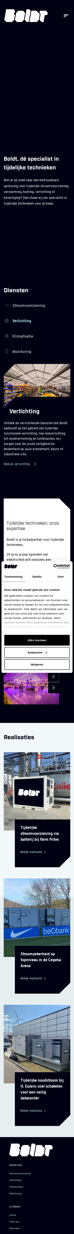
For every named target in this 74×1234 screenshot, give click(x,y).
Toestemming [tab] (13, 576)
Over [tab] (60, 576)
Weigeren (37, 664)
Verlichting (18, 321)
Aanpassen (37, 652)
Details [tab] (37, 576)
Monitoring (18, 352)
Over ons (14, 1221)
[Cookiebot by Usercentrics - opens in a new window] (53, 566)
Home (12, 1215)
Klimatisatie (19, 336)
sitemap (14, 1206)
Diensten (15, 1165)
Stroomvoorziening (25, 305)
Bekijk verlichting (17, 464)
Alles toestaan (37, 640)
